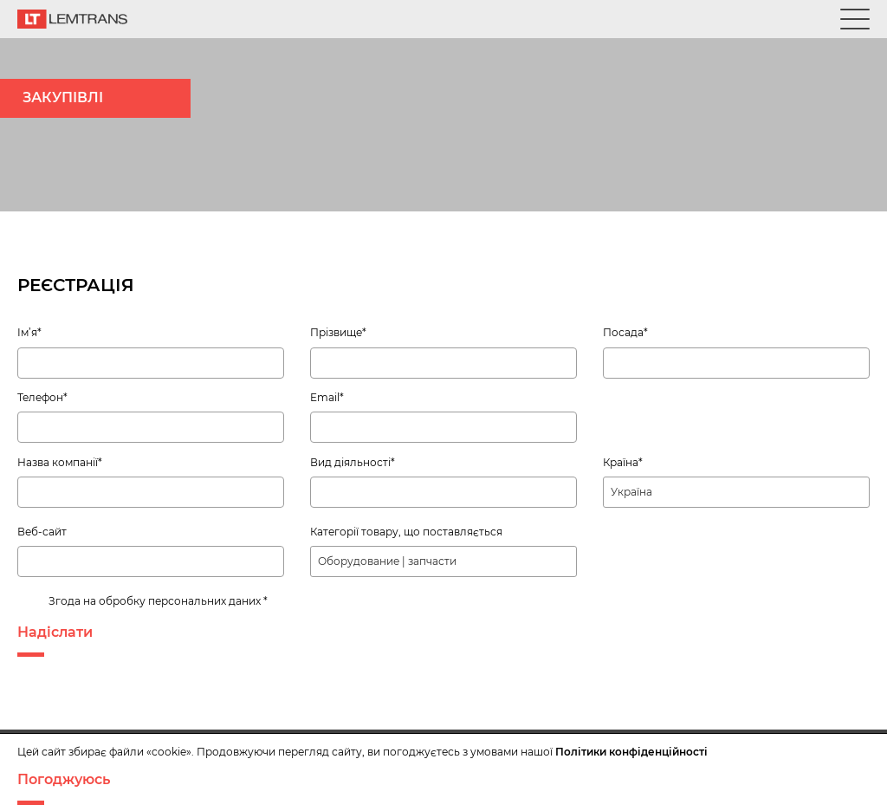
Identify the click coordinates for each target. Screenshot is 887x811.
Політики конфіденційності (631, 751)
